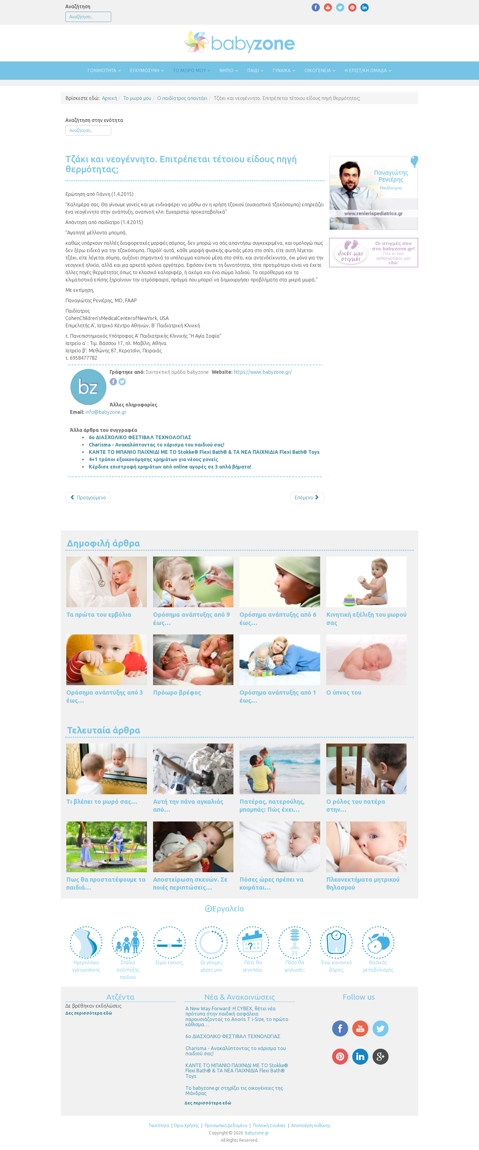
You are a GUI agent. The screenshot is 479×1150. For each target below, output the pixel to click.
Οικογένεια (318, 70)
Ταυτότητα (159, 1125)
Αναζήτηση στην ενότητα (94, 120)
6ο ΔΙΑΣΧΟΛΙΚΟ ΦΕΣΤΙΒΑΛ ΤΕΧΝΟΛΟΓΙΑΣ (140, 437)
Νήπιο (227, 70)
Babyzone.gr (257, 1132)
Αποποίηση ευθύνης (310, 1125)
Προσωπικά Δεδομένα (225, 1125)
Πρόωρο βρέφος (177, 692)
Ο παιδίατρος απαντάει (182, 98)
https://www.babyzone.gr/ (263, 372)
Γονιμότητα (102, 70)
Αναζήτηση (77, 6)
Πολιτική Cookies (269, 1125)
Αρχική (109, 98)
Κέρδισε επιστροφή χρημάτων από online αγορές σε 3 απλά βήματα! (170, 466)
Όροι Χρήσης (186, 1125)
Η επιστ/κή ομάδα (366, 70)
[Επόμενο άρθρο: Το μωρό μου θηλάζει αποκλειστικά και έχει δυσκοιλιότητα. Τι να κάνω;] (307, 497)
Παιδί (253, 70)
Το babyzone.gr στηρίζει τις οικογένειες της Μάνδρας (234, 1090)
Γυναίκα (282, 70)
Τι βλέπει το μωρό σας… (101, 801)
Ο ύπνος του (343, 692)
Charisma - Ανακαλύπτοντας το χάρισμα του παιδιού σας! (156, 444)
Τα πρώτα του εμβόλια (98, 614)
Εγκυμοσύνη (144, 70)
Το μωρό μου (189, 70)
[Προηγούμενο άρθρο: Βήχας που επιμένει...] (88, 497)
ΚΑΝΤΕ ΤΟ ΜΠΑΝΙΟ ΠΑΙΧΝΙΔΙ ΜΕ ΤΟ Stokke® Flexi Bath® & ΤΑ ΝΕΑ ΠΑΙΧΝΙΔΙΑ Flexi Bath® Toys (204, 452)
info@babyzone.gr (106, 412)
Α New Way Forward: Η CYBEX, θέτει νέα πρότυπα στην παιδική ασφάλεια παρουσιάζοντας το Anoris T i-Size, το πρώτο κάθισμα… (236, 1016)
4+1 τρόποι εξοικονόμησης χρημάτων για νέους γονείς (153, 459)
